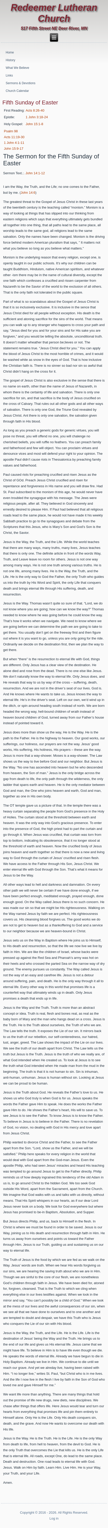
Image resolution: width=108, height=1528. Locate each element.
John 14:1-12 (35, 173)
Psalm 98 (11, 131)
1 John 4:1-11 (14, 143)
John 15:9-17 (13, 148)
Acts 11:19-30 (14, 137)
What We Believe (17, 68)
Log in (53, 1518)
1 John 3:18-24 (37, 117)
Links (9, 75)
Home (10, 52)
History (10, 60)
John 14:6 (28, 192)
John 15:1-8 (34, 124)
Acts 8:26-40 (35, 110)
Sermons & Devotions (20, 83)
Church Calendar (17, 91)
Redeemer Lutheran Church (54, 13)
